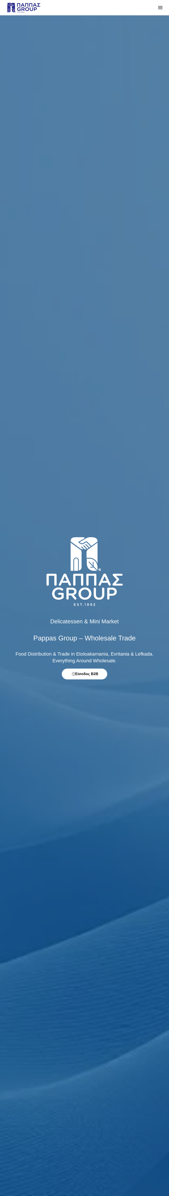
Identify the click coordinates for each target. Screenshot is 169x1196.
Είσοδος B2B (84, 674)
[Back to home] (24, 7)
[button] (160, 7)
